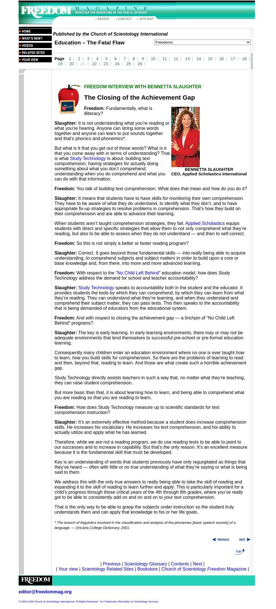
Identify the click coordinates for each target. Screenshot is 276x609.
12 (176, 58)
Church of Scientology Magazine (204, 569)
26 (140, 63)
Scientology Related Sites (107, 569)
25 (128, 63)
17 (233, 58)
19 (60, 63)
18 (244, 58)
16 (221, 58)
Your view (68, 569)
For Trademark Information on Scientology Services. (129, 601)
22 (94, 63)
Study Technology (88, 158)
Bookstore (147, 569)
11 (164, 58)
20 (71, 63)
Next (197, 563)
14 (199, 58)
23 (106, 63)
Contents (180, 563)
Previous (112, 563)
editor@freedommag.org (45, 591)
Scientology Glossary (145, 563)
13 (187, 58)
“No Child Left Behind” (138, 272)
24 (117, 63)
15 (210, 58)
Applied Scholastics (205, 223)
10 (153, 58)
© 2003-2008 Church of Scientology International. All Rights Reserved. (59, 601)
